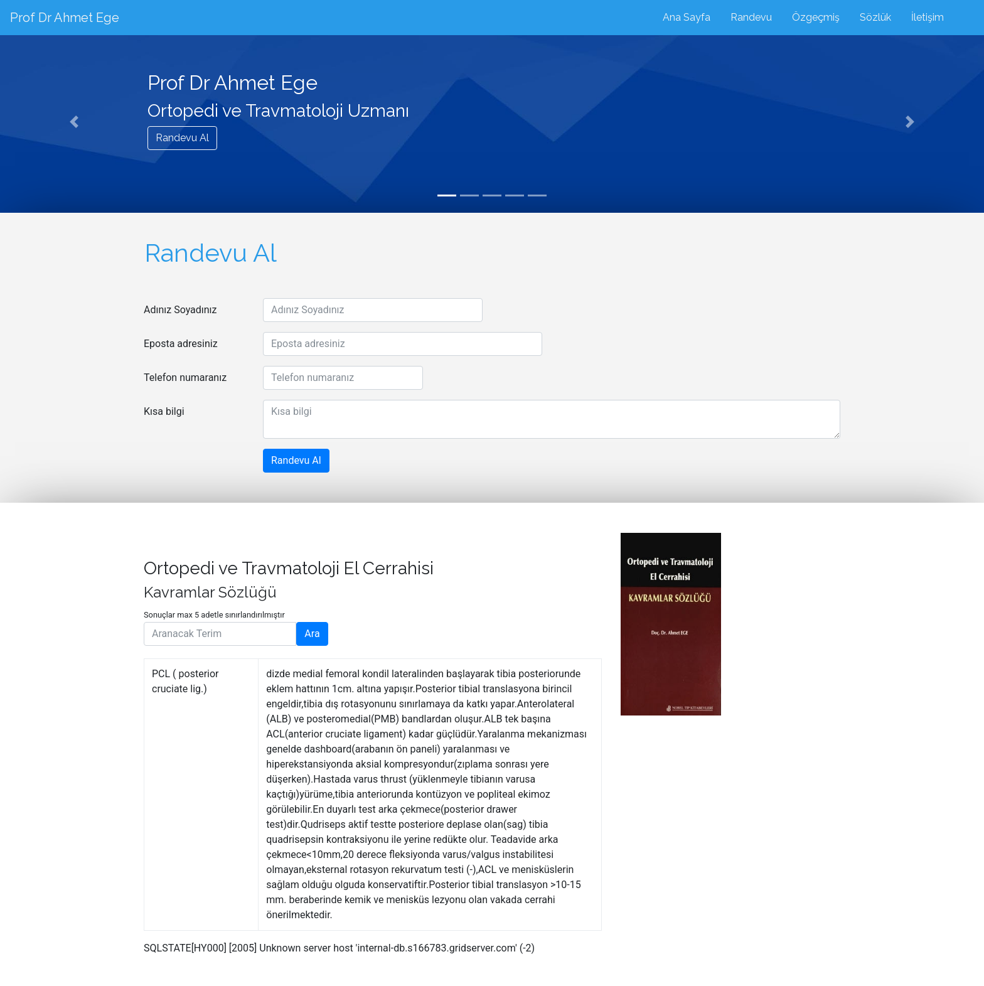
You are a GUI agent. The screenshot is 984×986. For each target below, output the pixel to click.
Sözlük (875, 17)
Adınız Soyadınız (180, 310)
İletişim (927, 17)
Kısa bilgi (164, 411)
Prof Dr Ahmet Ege (64, 17)
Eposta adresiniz (181, 344)
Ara (311, 634)
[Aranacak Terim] (220, 634)
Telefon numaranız (185, 377)
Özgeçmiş (816, 17)
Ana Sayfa (686, 17)
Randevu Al (182, 138)
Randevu (751, 17)
